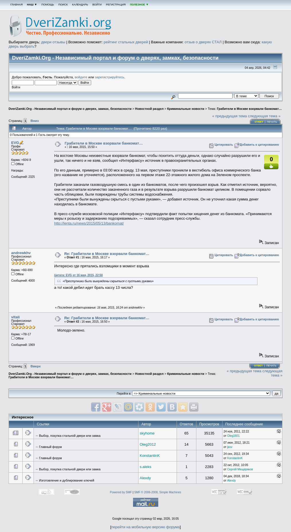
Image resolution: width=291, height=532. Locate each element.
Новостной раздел (149, 108)
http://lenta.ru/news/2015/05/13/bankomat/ (89, 223)
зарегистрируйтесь (109, 77)
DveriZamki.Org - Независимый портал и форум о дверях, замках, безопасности (70, 108)
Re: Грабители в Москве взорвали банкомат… (106, 254)
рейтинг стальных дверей (126, 42)
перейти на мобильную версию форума (145, 527)
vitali (15, 317)
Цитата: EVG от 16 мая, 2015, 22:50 (78, 275)
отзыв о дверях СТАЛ (203, 42)
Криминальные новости (185, 108)
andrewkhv (21, 253)
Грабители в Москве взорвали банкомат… (249, 108)
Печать (272, 121)
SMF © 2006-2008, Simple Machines (157, 492)
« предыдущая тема (229, 116)
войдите (81, 77)
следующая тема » (264, 116)
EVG (15, 143)
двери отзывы (53, 42)
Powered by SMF (121, 492)
